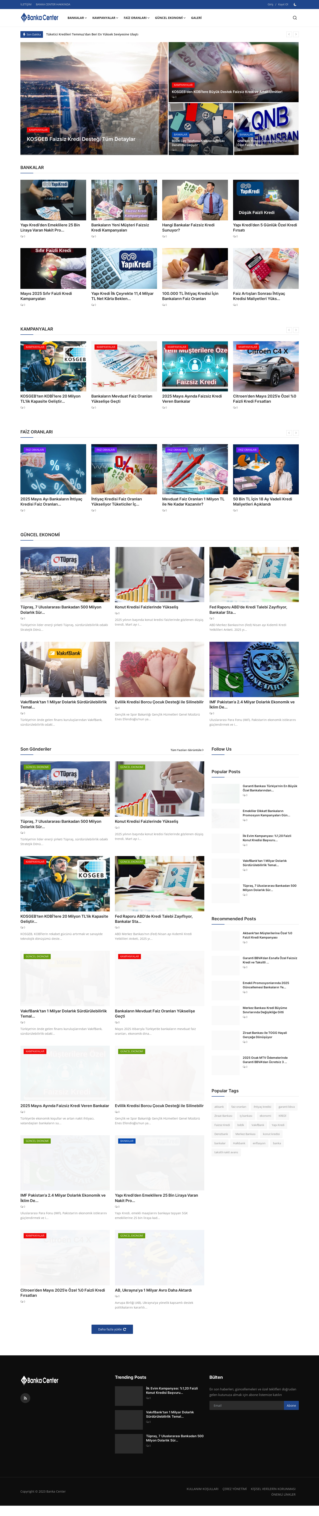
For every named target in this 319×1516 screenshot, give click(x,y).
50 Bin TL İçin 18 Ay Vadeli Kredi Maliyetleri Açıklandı (259, 501)
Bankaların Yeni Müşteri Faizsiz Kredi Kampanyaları (121, 227)
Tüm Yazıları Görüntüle (187, 751)
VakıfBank (258, 1126)
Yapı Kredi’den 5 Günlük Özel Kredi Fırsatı (261, 227)
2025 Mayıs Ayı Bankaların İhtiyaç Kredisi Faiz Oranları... (48, 501)
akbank (219, 1108)
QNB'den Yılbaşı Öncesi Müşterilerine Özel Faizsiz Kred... (264, 142)
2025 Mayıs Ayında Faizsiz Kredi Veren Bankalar (194, 399)
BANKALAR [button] (77, 17)
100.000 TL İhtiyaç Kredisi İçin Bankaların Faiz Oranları (187, 296)
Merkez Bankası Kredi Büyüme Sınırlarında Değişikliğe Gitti (265, 1011)
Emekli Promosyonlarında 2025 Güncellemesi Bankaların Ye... (266, 986)
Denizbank (221, 1135)
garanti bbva (287, 1108)
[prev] (289, 34)
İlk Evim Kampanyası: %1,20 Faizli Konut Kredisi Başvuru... (267, 839)
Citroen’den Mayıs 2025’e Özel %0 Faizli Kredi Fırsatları (265, 399)
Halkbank (239, 1144)
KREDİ (282, 1117)
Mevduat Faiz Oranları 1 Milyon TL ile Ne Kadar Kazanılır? (195, 501)
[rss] (25, 1408)
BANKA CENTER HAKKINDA (53, 4)
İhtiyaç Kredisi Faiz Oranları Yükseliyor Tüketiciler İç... (122, 501)
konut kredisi (271, 1135)
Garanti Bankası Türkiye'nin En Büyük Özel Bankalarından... (270, 789)
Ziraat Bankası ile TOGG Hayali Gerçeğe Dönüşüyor (265, 1036)
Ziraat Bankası (223, 1117)
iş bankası (246, 1117)
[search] (295, 18)
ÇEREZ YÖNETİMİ (233, 1499)
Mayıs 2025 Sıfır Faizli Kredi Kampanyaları (43, 296)
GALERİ (196, 18)
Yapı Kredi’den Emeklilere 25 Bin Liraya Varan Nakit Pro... (51, 227)
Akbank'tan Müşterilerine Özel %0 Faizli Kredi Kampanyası (267, 936)
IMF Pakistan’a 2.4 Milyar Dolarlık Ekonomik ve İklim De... (253, 705)
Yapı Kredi (278, 1126)
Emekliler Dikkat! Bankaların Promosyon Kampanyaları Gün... (266, 814)
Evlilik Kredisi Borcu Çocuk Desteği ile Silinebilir (154, 705)
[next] (296, 34)
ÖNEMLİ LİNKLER (283, 1504)
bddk (240, 1126)
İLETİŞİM (26, 4)
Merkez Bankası (245, 1135)
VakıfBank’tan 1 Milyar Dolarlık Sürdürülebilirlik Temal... (51, 705)
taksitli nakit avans (226, 1153)
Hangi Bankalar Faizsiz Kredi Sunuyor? (194, 225)
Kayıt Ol (283, 4)
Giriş (270, 4)
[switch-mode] (295, 4)
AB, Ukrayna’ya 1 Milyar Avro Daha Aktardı (158, 1300)
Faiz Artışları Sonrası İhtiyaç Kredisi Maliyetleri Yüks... (262, 296)
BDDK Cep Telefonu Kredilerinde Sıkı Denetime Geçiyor (198, 142)
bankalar (220, 1144)
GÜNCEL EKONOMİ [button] (170, 17)
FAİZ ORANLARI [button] (137, 17)
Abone (291, 1416)
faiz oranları (238, 1108)
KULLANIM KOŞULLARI (200, 1499)
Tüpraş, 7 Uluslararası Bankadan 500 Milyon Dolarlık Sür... (58, 610)
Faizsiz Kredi (222, 1126)
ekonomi (265, 1117)
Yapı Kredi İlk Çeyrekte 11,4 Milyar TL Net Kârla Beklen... (121, 296)
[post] (94, 98)
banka (277, 1144)
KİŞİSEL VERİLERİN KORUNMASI (273, 1499)
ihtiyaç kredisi (262, 1108)
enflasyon (259, 1144)
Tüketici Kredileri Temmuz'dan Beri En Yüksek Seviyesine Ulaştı (92, 34)
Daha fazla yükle (112, 1340)
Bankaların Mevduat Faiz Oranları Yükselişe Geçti (118, 399)
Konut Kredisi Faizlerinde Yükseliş (150, 607)
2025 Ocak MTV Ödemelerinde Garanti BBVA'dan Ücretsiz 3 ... (265, 1061)
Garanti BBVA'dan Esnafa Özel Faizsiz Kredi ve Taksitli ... (270, 961)
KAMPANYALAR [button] (105, 17)
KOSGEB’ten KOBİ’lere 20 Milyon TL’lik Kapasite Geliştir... (51, 399)
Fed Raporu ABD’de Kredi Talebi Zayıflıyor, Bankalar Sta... (252, 610)
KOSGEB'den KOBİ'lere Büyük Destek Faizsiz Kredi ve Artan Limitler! (227, 89)
